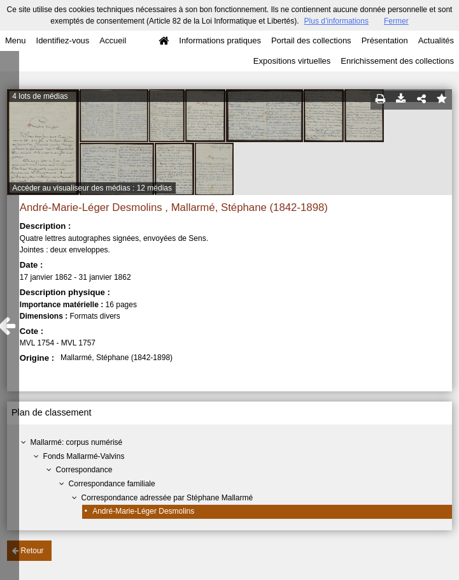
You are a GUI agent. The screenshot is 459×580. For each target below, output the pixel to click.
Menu (15, 40)
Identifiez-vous (63, 40)
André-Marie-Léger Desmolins (143, 511)
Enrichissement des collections (397, 61)
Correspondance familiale (112, 483)
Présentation (385, 40)
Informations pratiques (220, 40)
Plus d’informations (336, 21)
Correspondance (84, 469)
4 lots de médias (39, 96)
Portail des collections (311, 40)
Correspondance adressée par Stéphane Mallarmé (167, 497)
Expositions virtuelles (291, 61)
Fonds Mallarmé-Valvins (84, 456)
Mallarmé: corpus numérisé (77, 442)
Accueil (112, 40)
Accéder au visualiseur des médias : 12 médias (92, 188)
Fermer (396, 21)
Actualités (436, 40)
